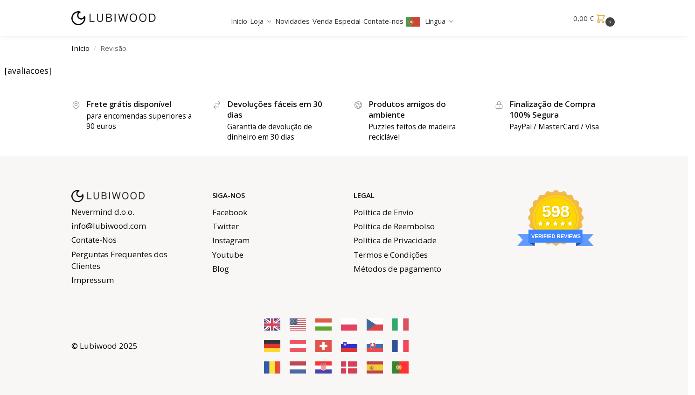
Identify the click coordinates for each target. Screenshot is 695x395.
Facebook (229, 212)
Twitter (225, 226)
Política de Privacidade (395, 240)
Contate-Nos (94, 239)
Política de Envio (383, 212)
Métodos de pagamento (397, 268)
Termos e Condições (391, 254)
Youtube (227, 254)
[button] (595, 18)
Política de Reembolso (394, 226)
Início (80, 48)
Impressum (92, 280)
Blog (220, 268)
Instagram (231, 240)
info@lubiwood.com (108, 225)
